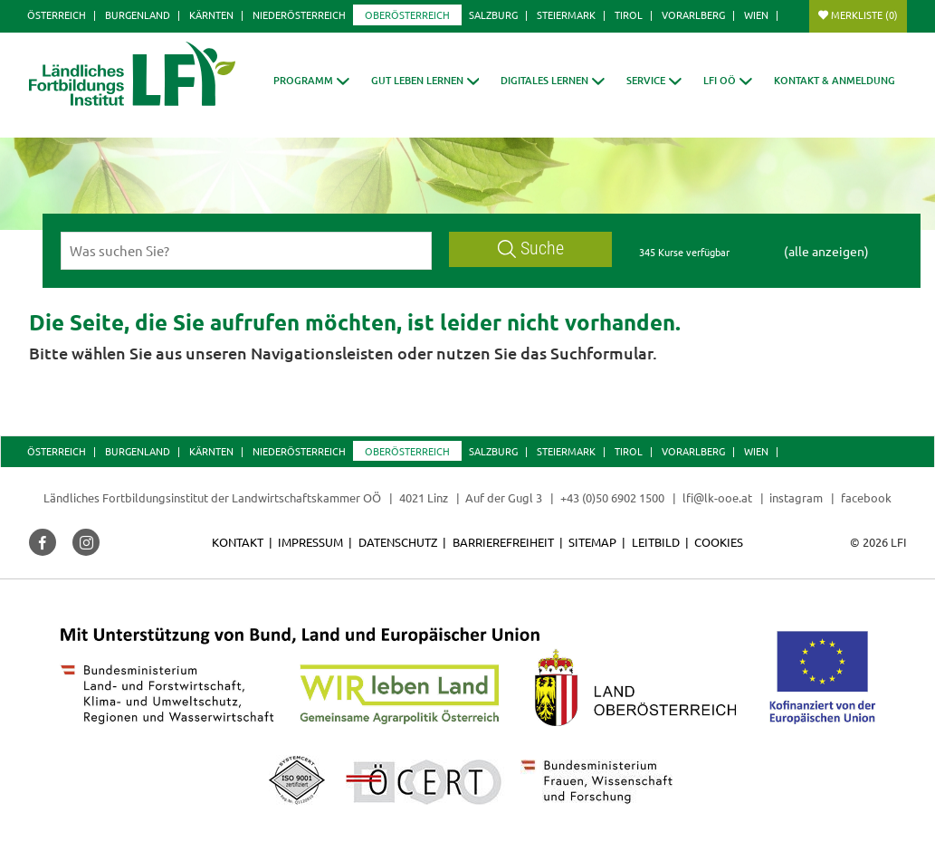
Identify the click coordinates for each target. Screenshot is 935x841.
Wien (756, 14)
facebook (866, 497)
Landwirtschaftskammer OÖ (306, 497)
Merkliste (864, 14)
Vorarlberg (693, 14)
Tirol (629, 14)
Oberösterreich (407, 14)
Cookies (718, 542)
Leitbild (656, 542)
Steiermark (566, 14)
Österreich (56, 14)
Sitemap (592, 542)
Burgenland (137, 14)
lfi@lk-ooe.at (717, 497)
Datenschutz (397, 542)
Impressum (310, 542)
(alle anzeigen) (826, 251)
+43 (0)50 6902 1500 (612, 497)
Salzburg (493, 14)
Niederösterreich (299, 14)
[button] (311, 80)
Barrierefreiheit (503, 542)
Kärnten (211, 14)
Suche (531, 248)
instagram (796, 497)
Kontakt (237, 542)
